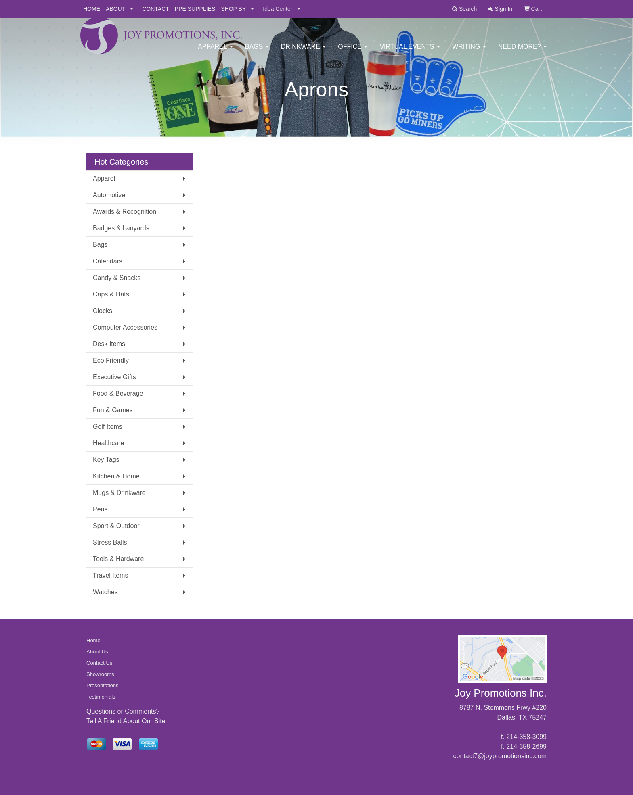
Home (93, 640)
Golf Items (107, 426)
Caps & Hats (111, 294)
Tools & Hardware (118, 558)
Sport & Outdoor (116, 525)
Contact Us (99, 663)
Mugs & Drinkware (119, 492)
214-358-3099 (526, 736)
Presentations (102, 685)
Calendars (107, 261)
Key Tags (106, 459)
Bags (257, 52)
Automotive (109, 195)
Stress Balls (110, 542)
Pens (100, 509)
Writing (469, 52)
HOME (91, 9)
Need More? (522, 52)
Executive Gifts (114, 377)
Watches (105, 591)
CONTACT (155, 9)
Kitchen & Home (116, 476)
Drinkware (303, 52)
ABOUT (115, 9)
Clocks (102, 310)
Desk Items (109, 343)
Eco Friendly (111, 360)
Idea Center (277, 9)
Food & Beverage (118, 393)
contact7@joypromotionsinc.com (500, 756)
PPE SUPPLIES (195, 9)
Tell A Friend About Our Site (126, 721)
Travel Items (110, 575)
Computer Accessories (125, 327)
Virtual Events (409, 52)
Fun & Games (113, 410)
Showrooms (100, 674)
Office (352, 52)
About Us (97, 652)
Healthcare (108, 443)
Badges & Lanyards (121, 228)
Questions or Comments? (122, 711)
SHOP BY (233, 9)
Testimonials (100, 697)
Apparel (215, 52)
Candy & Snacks (116, 277)
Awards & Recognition (124, 211)
